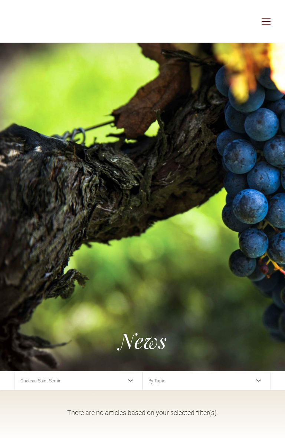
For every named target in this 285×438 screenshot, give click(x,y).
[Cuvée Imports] (33, 21)
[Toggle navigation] (266, 21)
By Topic (156, 380)
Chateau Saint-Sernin (41, 380)
